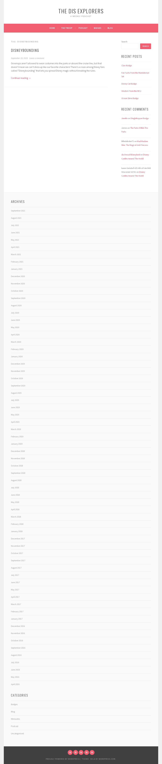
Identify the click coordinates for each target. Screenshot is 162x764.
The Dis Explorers (81, 11)
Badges (97, 28)
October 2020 (17, 290)
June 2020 (15, 320)
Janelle (124, 118)
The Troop (66, 28)
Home (52, 28)
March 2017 (16, 604)
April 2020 (15, 334)
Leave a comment (36, 58)
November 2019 (18, 371)
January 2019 (17, 443)
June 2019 (15, 407)
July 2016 (15, 662)
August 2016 (16, 655)
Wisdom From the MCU (131, 91)
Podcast (83, 28)
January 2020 (17, 356)
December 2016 (18, 626)
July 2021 (15, 225)
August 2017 (16, 567)
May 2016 (15, 677)
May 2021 (15, 239)
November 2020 (18, 283)
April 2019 (15, 422)
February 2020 (17, 349)
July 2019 (15, 400)
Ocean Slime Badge (129, 98)
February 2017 (17, 611)
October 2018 (17, 465)
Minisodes (15, 719)
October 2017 (17, 553)
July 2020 (15, 312)
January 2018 (17, 531)
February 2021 (17, 261)
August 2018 (16, 480)
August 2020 (16, 305)
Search (124, 41)
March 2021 (16, 254)
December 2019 (18, 363)
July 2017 (15, 575)
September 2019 (18, 385)
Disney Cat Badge (129, 83)
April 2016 (15, 684)
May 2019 (15, 414)
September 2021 (18, 210)
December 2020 (18, 276)
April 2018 (15, 509)
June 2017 (15, 582)
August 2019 (16, 393)
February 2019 (17, 436)
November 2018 (18, 458)
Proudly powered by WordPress (63, 759)
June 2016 (15, 669)
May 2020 (15, 327)
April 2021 (15, 247)
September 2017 (18, 560)
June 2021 (15, 232)
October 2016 (17, 640)
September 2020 (18, 298)
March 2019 (16, 429)
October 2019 (17, 378)
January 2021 (17, 269)
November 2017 (18, 546)
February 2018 (17, 524)
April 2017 (15, 597)
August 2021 (16, 218)
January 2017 (17, 618)
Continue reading (21, 77)
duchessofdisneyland (130, 154)
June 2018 (15, 494)
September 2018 (18, 473)
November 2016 (18, 633)
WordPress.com (107, 759)
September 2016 (18, 647)
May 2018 (15, 502)
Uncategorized (17, 733)
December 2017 (18, 538)
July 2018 (15, 487)
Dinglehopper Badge (140, 118)
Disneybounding (25, 50)
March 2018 (16, 516)
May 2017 (15, 589)
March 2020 (16, 342)
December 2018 (18, 451)
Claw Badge (126, 65)
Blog (110, 28)
